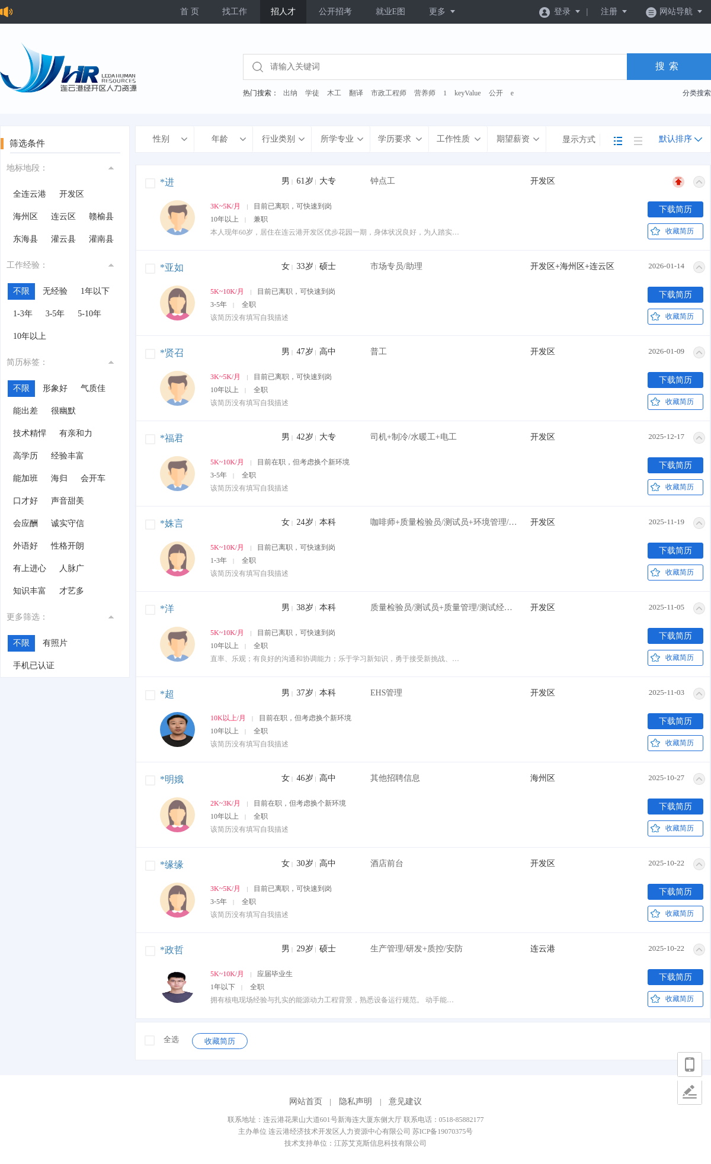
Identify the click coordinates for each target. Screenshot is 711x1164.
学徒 (312, 93)
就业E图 (391, 11)
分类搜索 (697, 93)
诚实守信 (67, 523)
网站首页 (305, 1101)
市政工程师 (388, 93)
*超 (167, 694)
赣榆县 (101, 216)
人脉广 (71, 568)
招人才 (283, 11)
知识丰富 (29, 590)
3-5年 (55, 313)
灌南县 (101, 239)
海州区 (25, 216)
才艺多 (71, 590)
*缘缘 (172, 865)
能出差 (25, 410)
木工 (334, 93)
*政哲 (172, 950)
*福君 (172, 438)
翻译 (356, 93)
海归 (59, 478)
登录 (560, 11)
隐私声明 (355, 1101)
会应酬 (25, 523)
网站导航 (674, 11)
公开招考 (335, 11)
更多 (442, 11)
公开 (496, 93)
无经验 (55, 291)
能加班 (25, 478)
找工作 (234, 11)
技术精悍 (29, 433)
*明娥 (172, 779)
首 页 (189, 11)
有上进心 (29, 568)
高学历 (25, 455)
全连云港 (29, 194)
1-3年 (23, 313)
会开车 (93, 478)
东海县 (25, 239)
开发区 (71, 194)
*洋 (167, 609)
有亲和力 (75, 433)
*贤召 (172, 353)
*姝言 (172, 523)
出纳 (290, 93)
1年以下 (95, 291)
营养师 (424, 93)
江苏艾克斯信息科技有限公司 (380, 1143)
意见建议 (405, 1101)
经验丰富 (67, 455)
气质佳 (93, 388)
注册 (614, 11)
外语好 (25, 545)
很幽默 (63, 410)
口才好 (25, 500)
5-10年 (89, 313)
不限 (21, 291)
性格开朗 (67, 545)
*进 (167, 182)
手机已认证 (34, 665)
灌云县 (63, 239)
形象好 (55, 388)
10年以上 (29, 336)
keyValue (467, 93)
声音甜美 (67, 500)
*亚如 (172, 267)
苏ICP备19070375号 (442, 1131)
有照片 (55, 643)
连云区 (63, 216)
